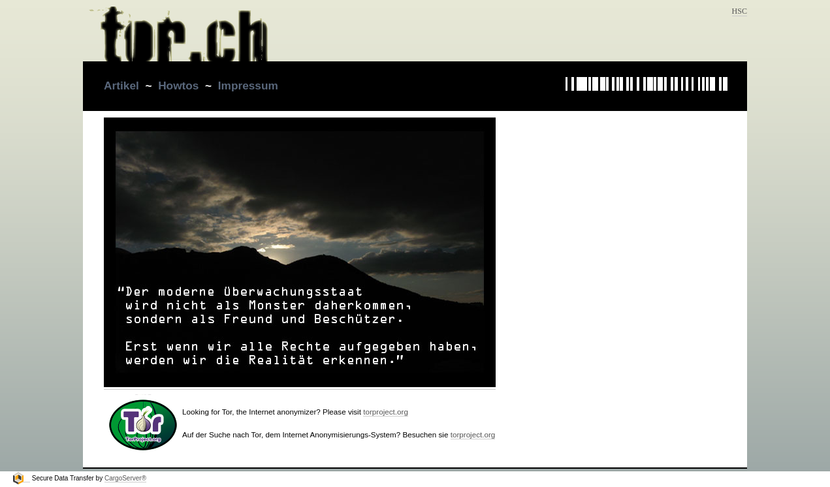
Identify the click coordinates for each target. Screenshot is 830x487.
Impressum (248, 85)
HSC (739, 11)
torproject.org (385, 411)
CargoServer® (125, 478)
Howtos (178, 85)
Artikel (121, 85)
